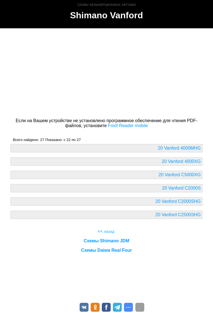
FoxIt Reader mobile (128, 125)
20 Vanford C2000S (181, 188)
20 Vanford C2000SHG (178, 201)
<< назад (106, 231)
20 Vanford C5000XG (180, 174)
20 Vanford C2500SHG (178, 214)
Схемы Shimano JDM (106, 240)
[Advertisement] (106, 72)
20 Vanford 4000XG (181, 161)
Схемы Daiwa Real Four (106, 250)
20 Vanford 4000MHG (179, 148)
